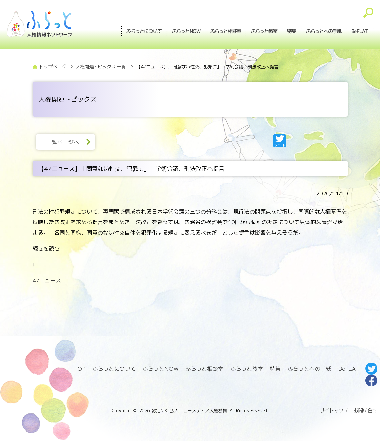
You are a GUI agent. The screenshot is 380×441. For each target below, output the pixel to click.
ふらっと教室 (247, 369)
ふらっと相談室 (204, 369)
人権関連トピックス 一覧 (101, 66)
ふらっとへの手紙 (309, 369)
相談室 (225, 31)
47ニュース (47, 280)
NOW (186, 31)
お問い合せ (365, 410)
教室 (264, 31)
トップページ (52, 66)
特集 (291, 30)
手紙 (323, 31)
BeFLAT (359, 30)
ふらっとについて (144, 30)
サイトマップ (334, 410)
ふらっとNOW (160, 369)
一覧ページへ (62, 142)
